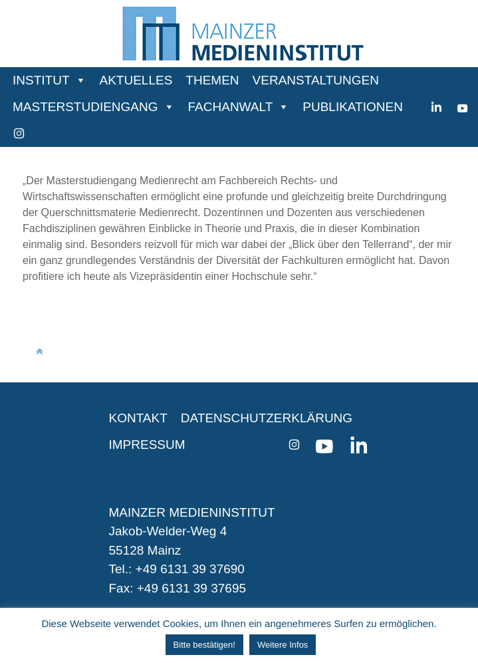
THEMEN (212, 80)
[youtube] (462, 107)
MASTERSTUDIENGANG (85, 107)
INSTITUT (41, 80)
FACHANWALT (230, 107)
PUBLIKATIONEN (352, 107)
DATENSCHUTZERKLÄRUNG (266, 418)
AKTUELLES (136, 80)
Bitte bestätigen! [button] (204, 645)
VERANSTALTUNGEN (316, 80)
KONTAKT (138, 418)
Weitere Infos (282, 645)
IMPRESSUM (147, 445)
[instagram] (19, 133)
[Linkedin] (436, 107)
